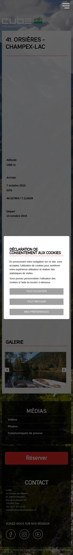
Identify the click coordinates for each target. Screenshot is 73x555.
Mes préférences (36, 311)
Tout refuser (36, 301)
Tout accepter (36, 291)
